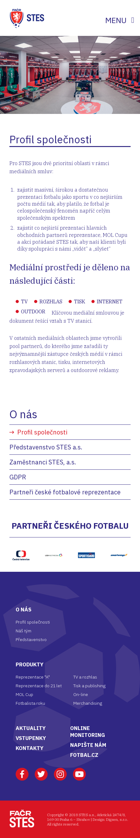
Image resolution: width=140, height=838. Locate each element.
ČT (21, 540)
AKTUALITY (31, 728)
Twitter (41, 771)
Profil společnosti (42, 432)
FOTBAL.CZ (84, 755)
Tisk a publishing (89, 686)
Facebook (22, 771)
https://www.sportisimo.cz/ (86, 540)
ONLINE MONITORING (87, 731)
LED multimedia (53, 543)
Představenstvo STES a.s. (45, 447)
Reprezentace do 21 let (39, 686)
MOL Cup (24, 694)
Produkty (30, 664)
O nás (23, 414)
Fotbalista (26, 703)
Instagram (60, 771)
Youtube (79, 771)
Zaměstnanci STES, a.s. (42, 462)
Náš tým (23, 631)
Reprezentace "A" (33, 677)
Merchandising (87, 703)
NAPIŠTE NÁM (88, 745)
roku (40, 703)
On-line (80, 694)
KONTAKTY (30, 748)
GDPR (17, 477)
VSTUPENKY (31, 738)
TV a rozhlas (85, 677)
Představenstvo (31, 639)
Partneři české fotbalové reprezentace (65, 492)
